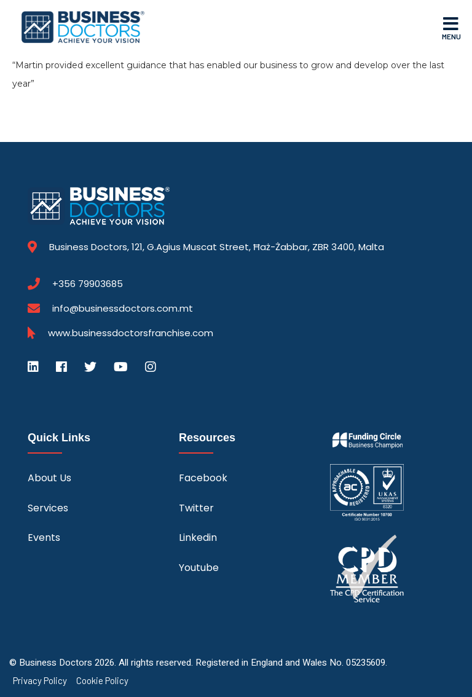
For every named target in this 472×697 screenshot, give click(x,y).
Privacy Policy (40, 680)
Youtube (199, 568)
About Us (49, 478)
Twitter (196, 508)
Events (44, 537)
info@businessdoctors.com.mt (122, 308)
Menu (451, 28)
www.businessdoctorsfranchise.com (130, 333)
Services (48, 508)
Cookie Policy (102, 680)
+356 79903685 (87, 284)
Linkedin (198, 537)
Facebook (203, 478)
